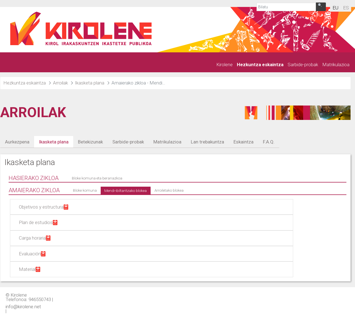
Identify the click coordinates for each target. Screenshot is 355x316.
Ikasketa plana (54, 142)
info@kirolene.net (23, 306)
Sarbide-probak (128, 142)
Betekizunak (90, 142)
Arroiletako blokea (169, 190)
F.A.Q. (269, 142)
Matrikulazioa (167, 142)
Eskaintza (243, 142)
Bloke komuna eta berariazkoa (97, 178)
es (346, 8)
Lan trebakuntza (207, 142)
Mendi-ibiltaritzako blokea (125, 190)
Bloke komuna (85, 190)
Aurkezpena (17, 142)
